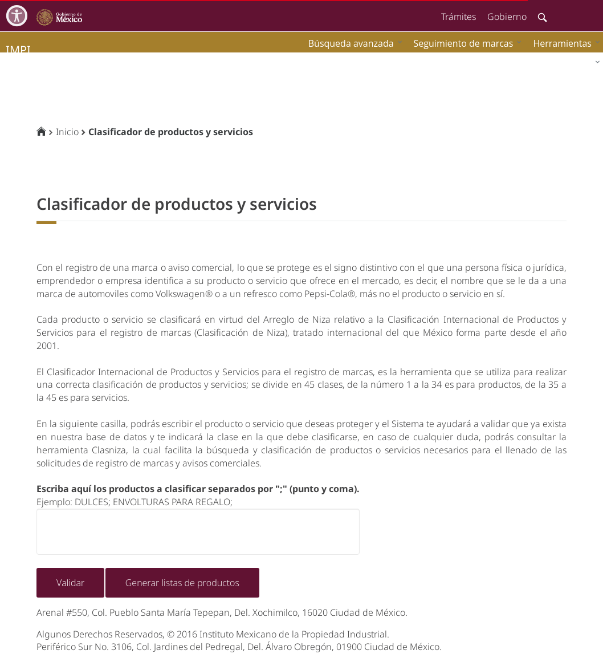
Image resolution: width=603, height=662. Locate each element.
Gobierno (507, 16)
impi (18, 50)
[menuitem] (563, 43)
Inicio (67, 131)
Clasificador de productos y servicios (170, 131)
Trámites (458, 16)
